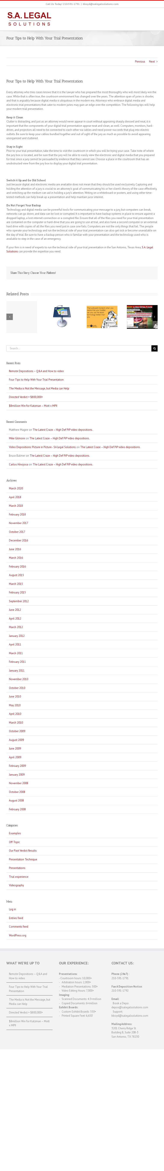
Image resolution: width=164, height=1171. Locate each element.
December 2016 (18, 540)
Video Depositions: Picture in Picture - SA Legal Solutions (42, 447)
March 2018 (16, 506)
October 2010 (17, 688)
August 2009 (16, 740)
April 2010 (15, 714)
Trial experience (18, 877)
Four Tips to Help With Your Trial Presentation (36, 379)
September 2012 (19, 601)
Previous (140, 61)
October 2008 (17, 792)
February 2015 (17, 592)
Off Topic (14, 842)
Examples (15, 833)
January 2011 (17, 670)
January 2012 (17, 636)
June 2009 (15, 748)
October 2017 (17, 532)
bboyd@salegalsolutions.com (101, 4)
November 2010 (18, 679)
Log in (12, 909)
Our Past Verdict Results (23, 850)
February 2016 (17, 566)
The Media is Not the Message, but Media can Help (39, 388)
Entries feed (16, 918)
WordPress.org (17, 935)
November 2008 (18, 783)
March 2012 (16, 627)
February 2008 (17, 809)
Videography (16, 885)
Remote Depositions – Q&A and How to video (36, 371)
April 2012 (15, 618)
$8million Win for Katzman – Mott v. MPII (33, 406)
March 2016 (16, 558)
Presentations (17, 868)
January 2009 (17, 774)
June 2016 (15, 549)
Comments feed (18, 926)
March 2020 (16, 488)
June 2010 (15, 696)
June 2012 (15, 610)
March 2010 (16, 722)
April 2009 (15, 757)
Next (152, 61)
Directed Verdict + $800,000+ (26, 397)
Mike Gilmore (17, 438)
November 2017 (18, 523)
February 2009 (17, 766)
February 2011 (17, 662)
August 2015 (16, 575)
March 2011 (16, 653)
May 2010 (14, 705)
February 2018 (17, 514)
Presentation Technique (23, 859)
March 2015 (16, 584)
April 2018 (15, 497)
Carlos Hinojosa (18, 464)
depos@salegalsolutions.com (129, 1007)
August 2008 (16, 800)
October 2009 (17, 731)
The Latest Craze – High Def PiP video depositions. (63, 430)
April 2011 (15, 644)
